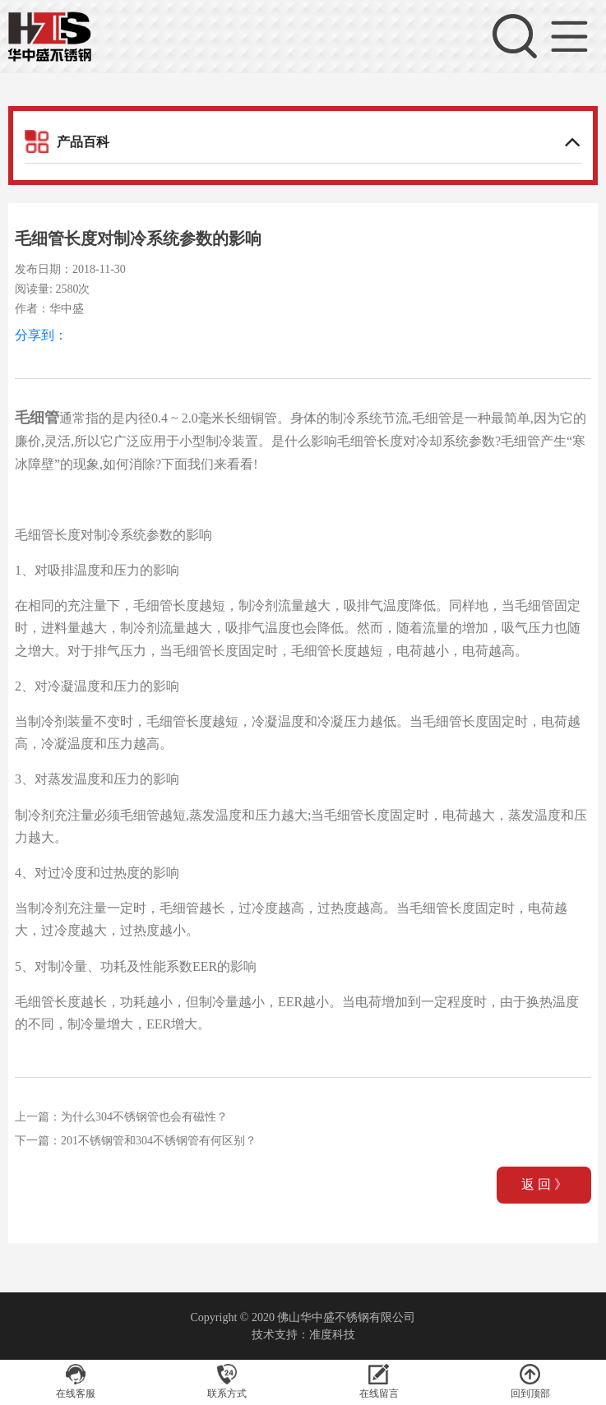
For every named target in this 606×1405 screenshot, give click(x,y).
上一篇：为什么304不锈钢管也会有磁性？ (121, 1117)
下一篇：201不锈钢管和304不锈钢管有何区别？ (136, 1141)
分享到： (41, 335)
